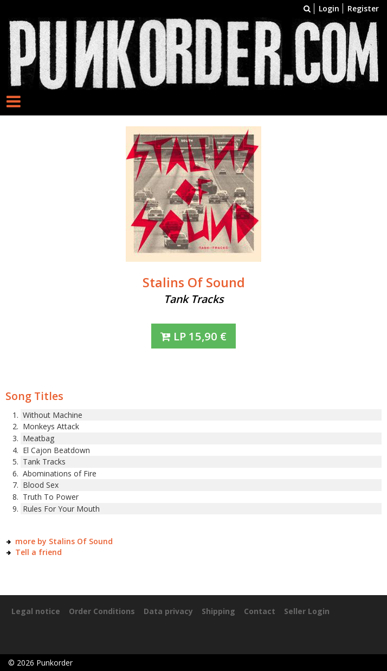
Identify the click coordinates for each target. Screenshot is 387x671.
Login (329, 8)
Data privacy (168, 611)
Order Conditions (102, 611)
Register (363, 8)
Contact (259, 611)
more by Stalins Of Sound (64, 541)
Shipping (218, 611)
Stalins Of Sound (194, 282)
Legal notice (35, 611)
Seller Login (307, 611)
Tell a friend (38, 552)
